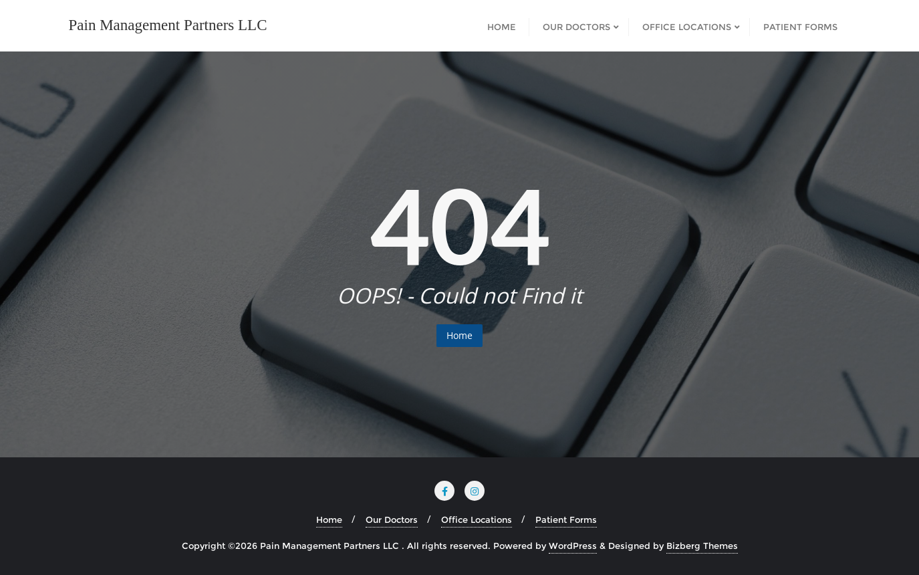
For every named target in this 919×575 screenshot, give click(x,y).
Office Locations (476, 519)
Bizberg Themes (702, 545)
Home (459, 335)
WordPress (573, 545)
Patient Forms (566, 519)
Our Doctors (392, 519)
